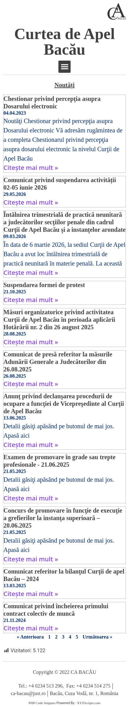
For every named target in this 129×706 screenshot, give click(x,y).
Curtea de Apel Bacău (64, 41)
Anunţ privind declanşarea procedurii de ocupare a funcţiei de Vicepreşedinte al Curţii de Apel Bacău (63, 404)
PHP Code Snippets (42, 703)
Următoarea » (97, 636)
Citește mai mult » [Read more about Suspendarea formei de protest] (30, 300)
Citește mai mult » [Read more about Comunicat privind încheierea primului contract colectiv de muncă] (30, 628)
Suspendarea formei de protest (44, 284)
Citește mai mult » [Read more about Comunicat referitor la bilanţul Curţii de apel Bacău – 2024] (30, 593)
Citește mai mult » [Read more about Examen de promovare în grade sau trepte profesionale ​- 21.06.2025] (30, 498)
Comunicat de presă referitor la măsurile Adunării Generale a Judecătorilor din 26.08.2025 (57, 362)
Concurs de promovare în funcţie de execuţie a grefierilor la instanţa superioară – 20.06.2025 (62, 518)
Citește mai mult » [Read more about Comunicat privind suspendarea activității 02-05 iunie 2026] (30, 202)
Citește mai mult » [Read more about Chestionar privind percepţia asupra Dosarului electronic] (30, 167)
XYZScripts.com (89, 703)
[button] (64, 67)
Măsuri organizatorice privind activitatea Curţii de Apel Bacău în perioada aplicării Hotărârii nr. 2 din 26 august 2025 (59, 320)
